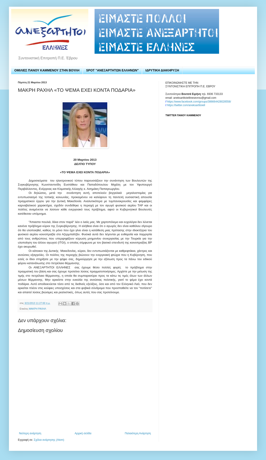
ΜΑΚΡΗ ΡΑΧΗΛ (37, 308)
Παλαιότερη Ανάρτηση (138, 433)
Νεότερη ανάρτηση (30, 433)
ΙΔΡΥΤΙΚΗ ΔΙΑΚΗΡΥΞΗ (162, 70)
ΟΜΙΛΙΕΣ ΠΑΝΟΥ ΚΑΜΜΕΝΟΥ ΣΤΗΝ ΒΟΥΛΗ (46, 70)
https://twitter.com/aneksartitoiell (186, 105)
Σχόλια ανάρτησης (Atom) (49, 439)
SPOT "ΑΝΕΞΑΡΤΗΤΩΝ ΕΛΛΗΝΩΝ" (112, 70)
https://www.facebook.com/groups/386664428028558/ (199, 101)
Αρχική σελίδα (83, 433)
